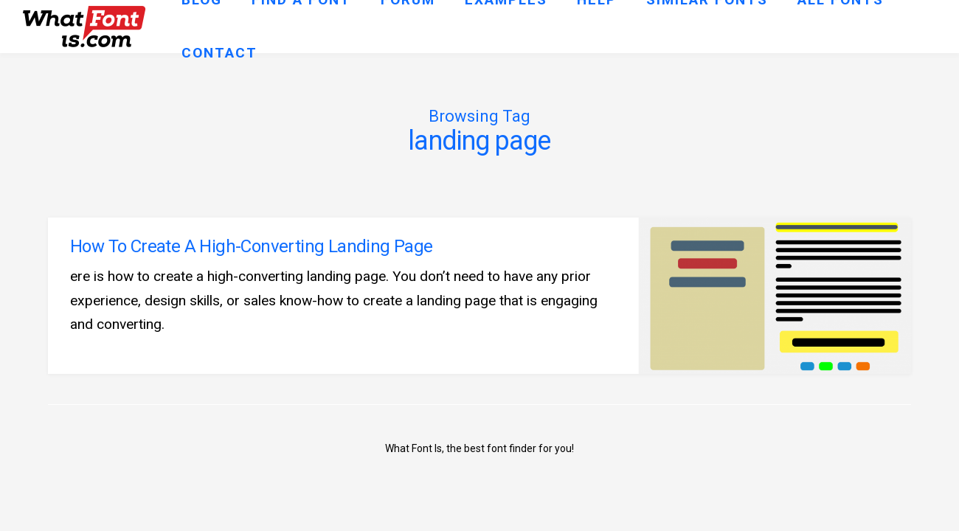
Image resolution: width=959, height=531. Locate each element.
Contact (219, 52)
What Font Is (413, 448)
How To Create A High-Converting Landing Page (251, 246)
